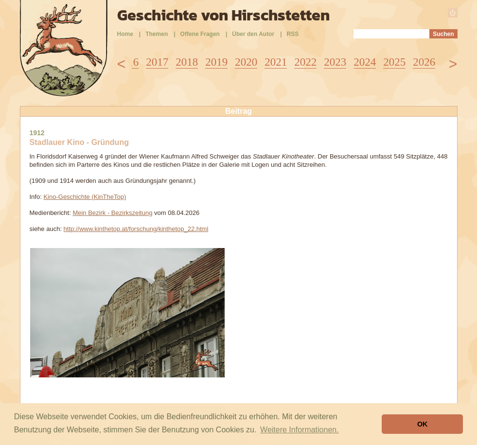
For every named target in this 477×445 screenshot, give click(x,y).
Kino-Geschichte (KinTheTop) (84, 196)
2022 (305, 62)
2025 (394, 62)
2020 (246, 62)
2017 (157, 62)
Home (125, 34)
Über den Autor (253, 34)
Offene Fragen (200, 34)
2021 (276, 62)
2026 (424, 62)
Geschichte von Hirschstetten (223, 15)
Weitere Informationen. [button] (299, 430)
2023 (335, 62)
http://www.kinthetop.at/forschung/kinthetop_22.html (136, 228)
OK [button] (422, 424)
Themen (156, 34)
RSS (293, 34)
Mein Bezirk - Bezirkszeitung (112, 212)
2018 (187, 62)
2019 (216, 62)
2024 (364, 62)
